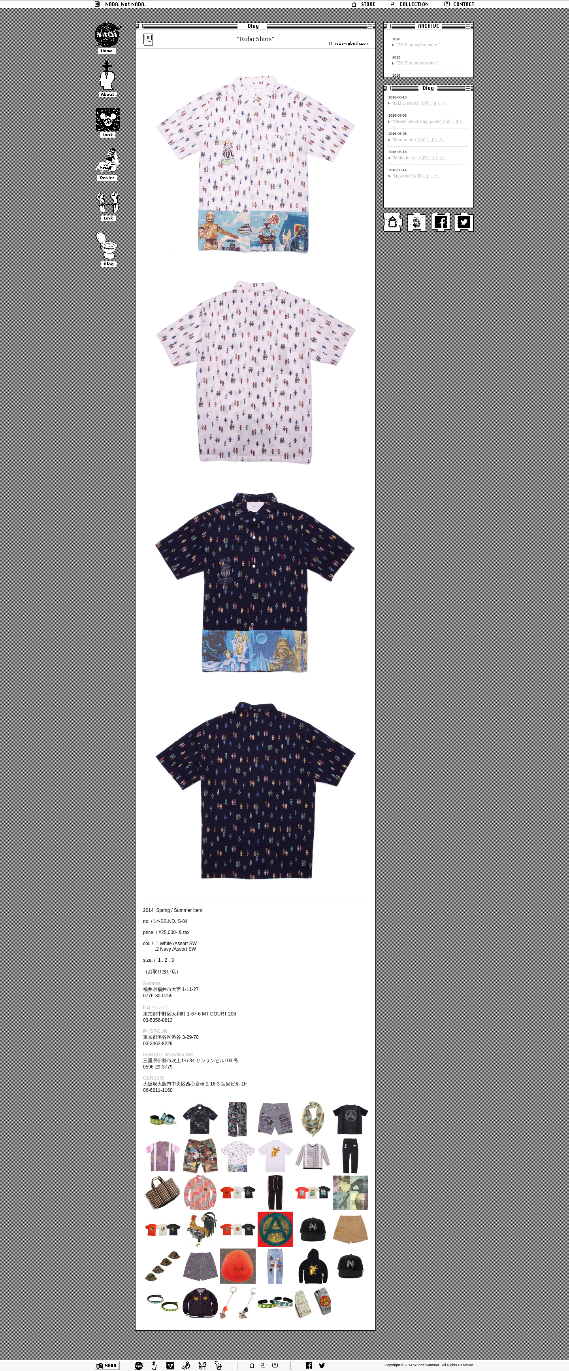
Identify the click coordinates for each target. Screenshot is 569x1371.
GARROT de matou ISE (168, 1054)
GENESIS (153, 1078)
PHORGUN (155, 1031)
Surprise (152, 983)
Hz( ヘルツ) (155, 1007)
